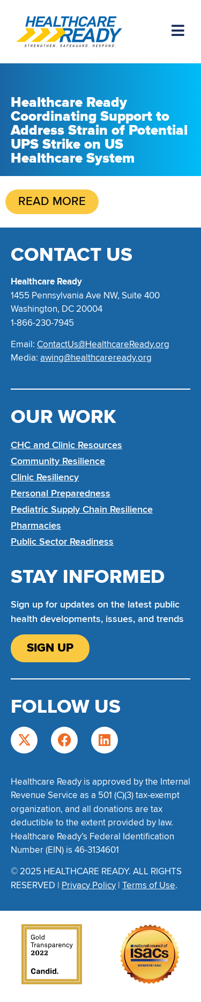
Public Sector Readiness (62, 541)
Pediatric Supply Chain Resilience (82, 509)
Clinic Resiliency (45, 477)
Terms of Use (148, 885)
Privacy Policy (89, 885)
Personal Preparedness (60, 493)
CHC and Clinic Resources (66, 445)
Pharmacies (36, 525)
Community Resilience (58, 461)
